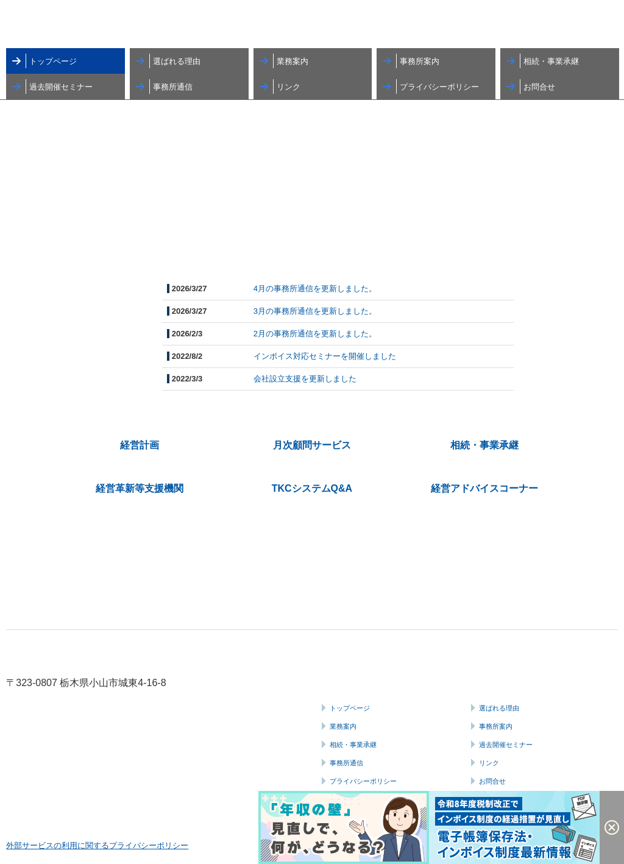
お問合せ (539, 86)
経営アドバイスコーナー (484, 488)
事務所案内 (419, 61)
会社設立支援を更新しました (305, 378)
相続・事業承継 (551, 61)
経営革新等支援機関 (139, 488)
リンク (288, 86)
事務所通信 (173, 86)
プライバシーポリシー (439, 86)
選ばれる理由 (176, 61)
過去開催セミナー (61, 86)
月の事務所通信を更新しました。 (317, 288)
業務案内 (292, 61)
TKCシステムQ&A (312, 488)
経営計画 (139, 445)
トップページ (53, 61)
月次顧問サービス (312, 445)
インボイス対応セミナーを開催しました (325, 356)
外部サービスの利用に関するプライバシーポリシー (97, 845)
